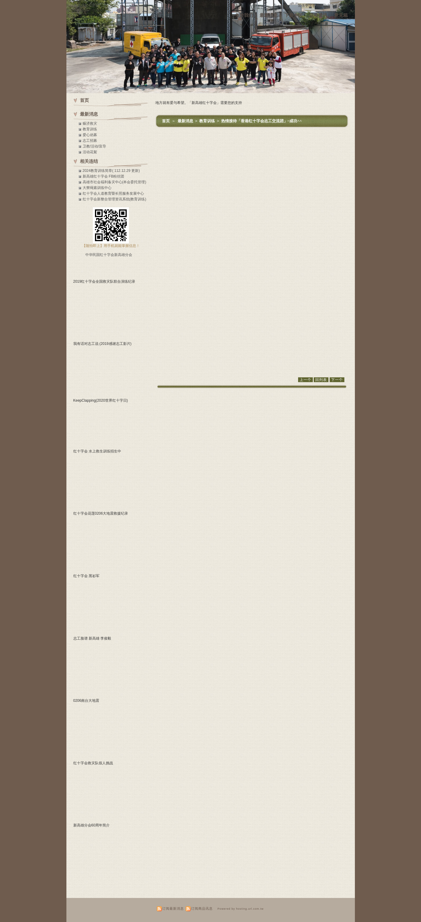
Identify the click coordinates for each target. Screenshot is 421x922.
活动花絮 (90, 152)
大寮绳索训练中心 (97, 188)
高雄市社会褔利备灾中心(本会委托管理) (114, 182)
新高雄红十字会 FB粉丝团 (103, 176)
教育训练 (207, 121)
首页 (166, 121)
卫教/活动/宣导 (94, 146)
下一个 (337, 380)
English (341, 5)
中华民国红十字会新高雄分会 (108, 255)
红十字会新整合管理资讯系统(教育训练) (114, 199)
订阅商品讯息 (202, 908)
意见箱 (341, 15)
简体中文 (323, 5)
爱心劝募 (90, 135)
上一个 (305, 380)
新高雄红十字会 (86, 5)
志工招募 (90, 140)
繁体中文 (305, 5)
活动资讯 (318, 15)
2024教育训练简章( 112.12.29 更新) (111, 171)
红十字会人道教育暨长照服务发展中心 (113, 193)
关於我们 (244, 15)
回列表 (321, 380)
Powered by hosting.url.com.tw (241, 908)
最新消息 (269, 15)
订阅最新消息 (173, 908)
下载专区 (294, 15)
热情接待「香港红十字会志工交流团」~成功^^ (261, 121)
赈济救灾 (90, 123)
